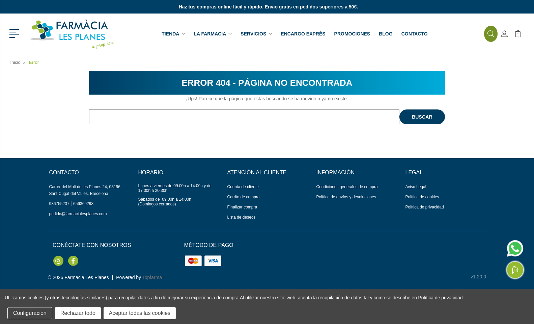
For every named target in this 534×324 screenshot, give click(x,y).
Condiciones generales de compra (347, 186)
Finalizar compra (242, 207)
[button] (15, 32)
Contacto (414, 33)
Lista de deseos (241, 217)
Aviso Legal (415, 186)
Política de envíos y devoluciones (346, 197)
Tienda (173, 33)
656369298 (83, 203)
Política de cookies (422, 197)
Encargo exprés (303, 33)
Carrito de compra (243, 197)
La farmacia (213, 33)
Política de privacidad (424, 207)
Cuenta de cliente (243, 186)
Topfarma (152, 277)
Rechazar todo (77, 313)
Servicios (256, 33)
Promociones (352, 33)
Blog (385, 33)
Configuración (30, 313)
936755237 (59, 203)
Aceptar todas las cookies (139, 313)
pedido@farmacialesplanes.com (78, 213)
